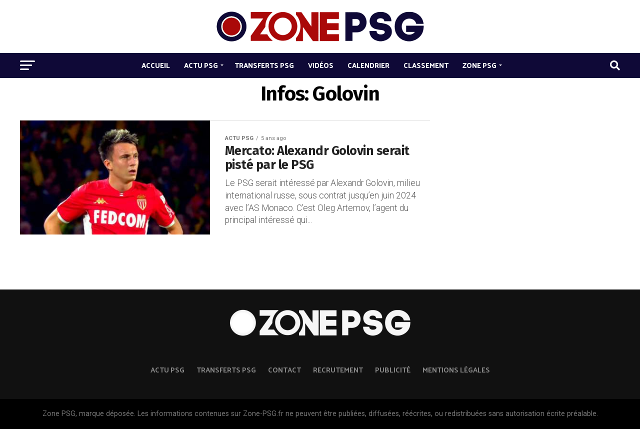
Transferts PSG (264, 65)
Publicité (392, 369)
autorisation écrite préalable (551, 414)
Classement (426, 65)
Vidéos (321, 65)
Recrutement (338, 369)
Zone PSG (479, 65)
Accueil (156, 65)
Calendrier (369, 65)
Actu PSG (201, 65)
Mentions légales (456, 369)
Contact (284, 369)
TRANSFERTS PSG (226, 369)
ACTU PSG (167, 369)
